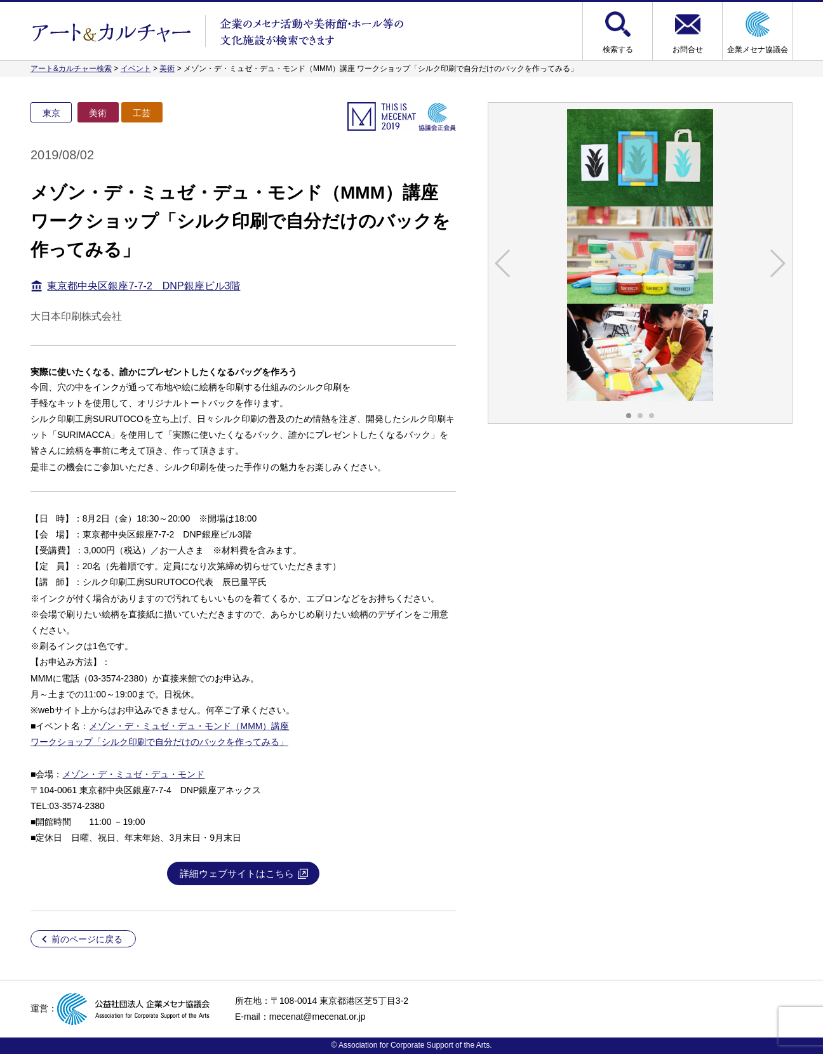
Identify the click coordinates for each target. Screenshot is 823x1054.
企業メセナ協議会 (757, 49)
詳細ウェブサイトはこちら (237, 873)
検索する (618, 49)
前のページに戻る (87, 939)
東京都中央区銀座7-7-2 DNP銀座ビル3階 (143, 285)
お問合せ (687, 49)
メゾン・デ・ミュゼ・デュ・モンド (133, 774)
